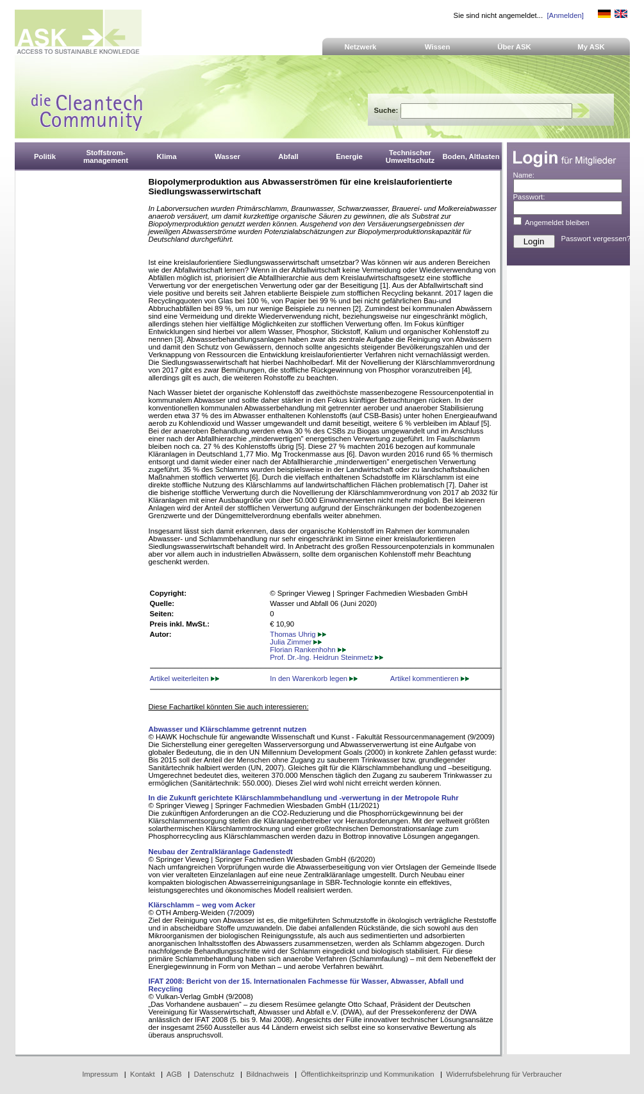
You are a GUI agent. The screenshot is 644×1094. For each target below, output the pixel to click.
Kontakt (142, 1074)
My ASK (591, 47)
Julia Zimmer (296, 642)
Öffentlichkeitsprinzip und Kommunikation (367, 1074)
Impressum (100, 1074)
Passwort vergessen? (596, 238)
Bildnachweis (267, 1074)
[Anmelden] (565, 15)
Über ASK (514, 47)
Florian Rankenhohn (307, 649)
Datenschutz (214, 1074)
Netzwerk (361, 47)
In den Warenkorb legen (314, 678)
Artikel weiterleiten (184, 678)
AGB (174, 1074)
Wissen (437, 47)
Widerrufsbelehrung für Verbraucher (504, 1074)
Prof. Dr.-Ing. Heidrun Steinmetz (326, 657)
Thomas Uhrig (298, 634)
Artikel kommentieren (429, 678)
